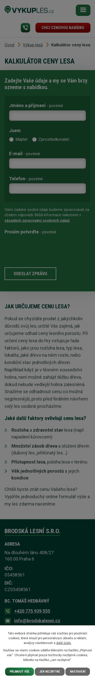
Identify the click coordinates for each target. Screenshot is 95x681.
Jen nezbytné (49, 671)
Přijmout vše (19, 671)
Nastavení (77, 671)
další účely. (63, 643)
